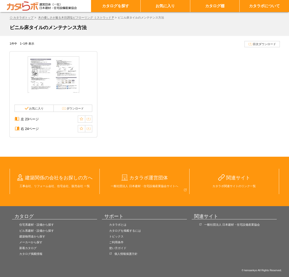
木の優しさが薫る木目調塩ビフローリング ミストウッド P (76, 17)
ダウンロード (75, 108)
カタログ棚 (214, 6)
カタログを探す (115, 6)
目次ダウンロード (264, 44)
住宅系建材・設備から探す (36, 224)
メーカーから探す (30, 242)
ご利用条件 (116, 242)
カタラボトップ (23, 17)
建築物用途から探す (32, 236)
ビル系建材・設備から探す (36, 230)
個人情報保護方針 (126, 254)
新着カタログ (28, 248)
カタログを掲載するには (125, 230)
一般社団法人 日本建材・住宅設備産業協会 (232, 224)
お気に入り (165, 6)
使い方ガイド (117, 248)
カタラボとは (117, 224)
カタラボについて (264, 6)
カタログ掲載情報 (30, 254)
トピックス (116, 236)
